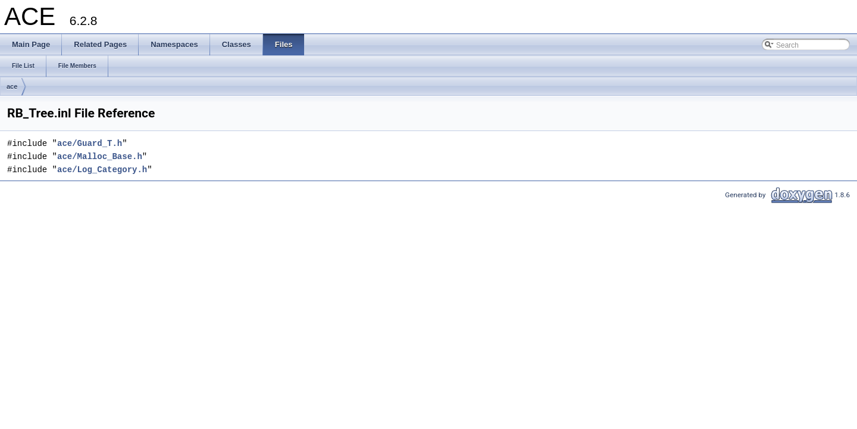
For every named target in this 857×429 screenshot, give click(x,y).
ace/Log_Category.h (102, 169)
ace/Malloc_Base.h (99, 156)
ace (12, 86)
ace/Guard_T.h (89, 143)
